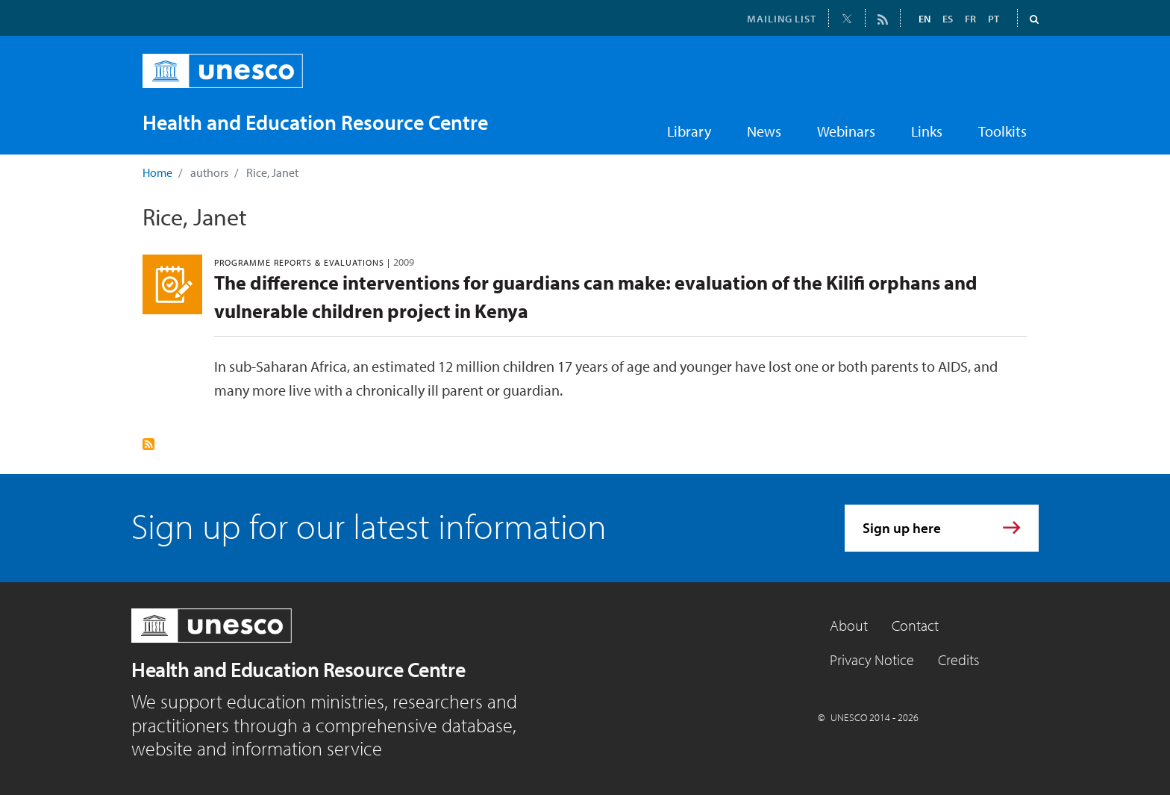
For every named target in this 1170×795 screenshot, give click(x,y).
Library (689, 131)
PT (993, 18)
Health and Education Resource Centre (298, 669)
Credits (958, 659)
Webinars (846, 131)
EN (924, 18)
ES (947, 18)
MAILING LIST (781, 18)
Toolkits (1002, 131)
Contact (915, 625)
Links (926, 131)
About (849, 625)
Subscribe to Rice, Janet (148, 444)
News (764, 131)
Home (157, 172)
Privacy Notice (872, 659)
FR (970, 18)
